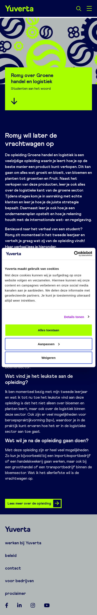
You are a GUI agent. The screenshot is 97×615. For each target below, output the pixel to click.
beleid (11, 555)
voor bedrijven (19, 580)
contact (13, 568)
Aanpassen (48, 344)
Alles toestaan (48, 330)
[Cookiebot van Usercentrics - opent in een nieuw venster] (74, 254)
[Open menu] (89, 8)
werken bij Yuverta (23, 542)
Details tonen (74, 316)
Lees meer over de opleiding (34, 503)
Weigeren (48, 357)
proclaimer (15, 593)
